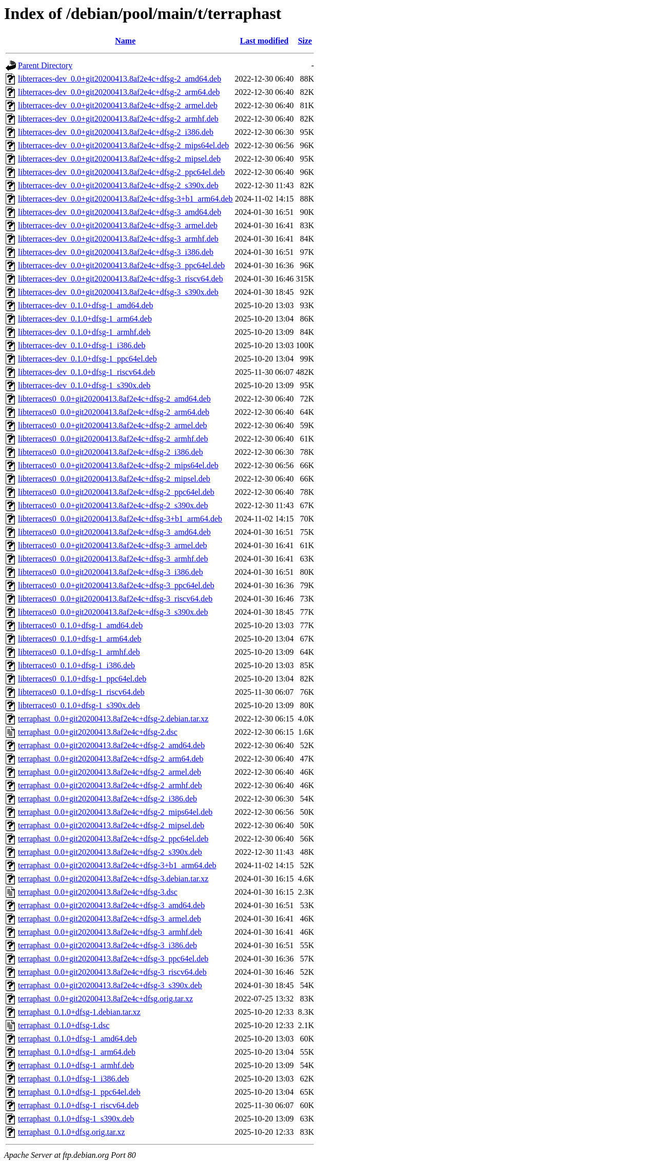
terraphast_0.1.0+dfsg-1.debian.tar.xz (79, 1012)
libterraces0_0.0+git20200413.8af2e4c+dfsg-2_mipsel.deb (114, 478)
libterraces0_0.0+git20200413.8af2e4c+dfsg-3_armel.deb (112, 545)
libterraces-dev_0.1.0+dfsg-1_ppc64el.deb (87, 358)
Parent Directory (45, 65)
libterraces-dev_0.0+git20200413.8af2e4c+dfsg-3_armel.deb (118, 225)
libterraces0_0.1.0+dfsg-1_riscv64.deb (81, 692)
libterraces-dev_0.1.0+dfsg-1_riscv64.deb (86, 372)
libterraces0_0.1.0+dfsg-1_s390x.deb (79, 705)
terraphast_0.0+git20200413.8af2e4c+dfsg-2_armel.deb (109, 772)
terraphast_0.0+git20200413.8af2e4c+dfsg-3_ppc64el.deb (113, 958)
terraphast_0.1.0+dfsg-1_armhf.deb (76, 1065)
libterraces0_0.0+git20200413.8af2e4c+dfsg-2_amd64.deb (114, 398)
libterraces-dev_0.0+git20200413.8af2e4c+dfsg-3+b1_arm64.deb (125, 198)
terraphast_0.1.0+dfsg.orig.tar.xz (71, 1132)
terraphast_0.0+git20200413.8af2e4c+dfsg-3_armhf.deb (110, 932)
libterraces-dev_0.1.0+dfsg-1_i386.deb (82, 345)
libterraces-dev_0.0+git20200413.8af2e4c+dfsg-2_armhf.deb (118, 118)
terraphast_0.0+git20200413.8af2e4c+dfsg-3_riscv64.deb (112, 972)
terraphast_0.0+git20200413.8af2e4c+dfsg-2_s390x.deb (110, 852)
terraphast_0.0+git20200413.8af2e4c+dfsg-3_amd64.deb (111, 905)
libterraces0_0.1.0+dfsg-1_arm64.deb (80, 638)
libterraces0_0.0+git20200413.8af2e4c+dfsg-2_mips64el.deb (118, 465)
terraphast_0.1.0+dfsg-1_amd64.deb (77, 1038)
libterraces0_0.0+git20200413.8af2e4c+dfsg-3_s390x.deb (113, 612)
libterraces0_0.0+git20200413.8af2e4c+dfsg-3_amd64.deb (114, 532)
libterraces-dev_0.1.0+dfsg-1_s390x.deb (84, 385)
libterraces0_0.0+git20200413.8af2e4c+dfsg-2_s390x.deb (113, 505)
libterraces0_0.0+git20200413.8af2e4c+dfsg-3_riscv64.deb (115, 598)
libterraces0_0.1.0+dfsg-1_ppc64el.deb (82, 678)
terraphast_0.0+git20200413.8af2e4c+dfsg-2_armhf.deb (110, 785)
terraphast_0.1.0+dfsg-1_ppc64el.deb (79, 1092)
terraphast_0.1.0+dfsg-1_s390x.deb (76, 1118)
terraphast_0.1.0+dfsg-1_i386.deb (73, 1078)
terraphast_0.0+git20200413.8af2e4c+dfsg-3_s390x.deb (110, 985)
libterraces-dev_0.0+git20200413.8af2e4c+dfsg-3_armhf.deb (118, 238)
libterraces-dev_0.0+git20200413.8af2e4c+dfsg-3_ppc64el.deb (121, 265)
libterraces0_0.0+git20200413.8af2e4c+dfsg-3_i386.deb (110, 572)
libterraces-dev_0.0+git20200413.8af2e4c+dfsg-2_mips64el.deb (123, 145)
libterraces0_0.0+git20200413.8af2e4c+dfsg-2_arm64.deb (113, 412)
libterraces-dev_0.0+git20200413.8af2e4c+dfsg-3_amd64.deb (119, 212)
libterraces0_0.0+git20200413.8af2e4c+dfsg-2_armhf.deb (113, 438)
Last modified (264, 40)
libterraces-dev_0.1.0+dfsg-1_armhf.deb (84, 332)
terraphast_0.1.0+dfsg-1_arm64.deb (76, 1052)
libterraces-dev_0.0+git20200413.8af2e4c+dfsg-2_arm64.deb (119, 92)
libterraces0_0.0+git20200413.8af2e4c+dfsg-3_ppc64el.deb (116, 585)
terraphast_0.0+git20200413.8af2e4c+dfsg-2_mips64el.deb (115, 812)
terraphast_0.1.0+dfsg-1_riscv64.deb (78, 1105)
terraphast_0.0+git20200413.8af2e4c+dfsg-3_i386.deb (107, 945)
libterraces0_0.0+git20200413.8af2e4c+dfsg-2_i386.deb (110, 452)
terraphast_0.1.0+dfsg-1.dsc (63, 1025)
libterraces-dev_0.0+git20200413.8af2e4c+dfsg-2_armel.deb (118, 105)
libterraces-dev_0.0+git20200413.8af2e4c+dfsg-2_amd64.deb (119, 78)
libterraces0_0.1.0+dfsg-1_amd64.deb (80, 625)
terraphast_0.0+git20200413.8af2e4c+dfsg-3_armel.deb (109, 918)
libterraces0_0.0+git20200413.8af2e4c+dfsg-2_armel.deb (112, 425)
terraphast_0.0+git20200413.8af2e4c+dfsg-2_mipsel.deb (111, 825)
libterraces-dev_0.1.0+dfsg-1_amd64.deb (85, 305)
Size (305, 40)
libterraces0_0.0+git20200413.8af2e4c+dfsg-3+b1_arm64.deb (120, 518)
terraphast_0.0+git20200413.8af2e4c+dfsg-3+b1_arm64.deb (117, 865)
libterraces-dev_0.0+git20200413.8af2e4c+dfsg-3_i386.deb (115, 252)
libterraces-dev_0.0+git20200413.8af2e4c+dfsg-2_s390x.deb (118, 185)
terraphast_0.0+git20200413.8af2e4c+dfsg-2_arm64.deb (111, 758)
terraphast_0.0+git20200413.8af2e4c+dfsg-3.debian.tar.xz (113, 878)
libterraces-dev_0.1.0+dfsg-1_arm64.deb (85, 318)
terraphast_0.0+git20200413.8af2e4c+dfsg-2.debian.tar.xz (113, 718)
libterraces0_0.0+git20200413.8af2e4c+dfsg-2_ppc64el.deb (116, 492)
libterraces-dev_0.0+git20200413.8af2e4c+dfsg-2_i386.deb (115, 132)
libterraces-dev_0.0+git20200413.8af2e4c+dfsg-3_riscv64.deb (120, 278)
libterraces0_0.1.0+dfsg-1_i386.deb (76, 665)
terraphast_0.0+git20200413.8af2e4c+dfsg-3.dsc (97, 892)
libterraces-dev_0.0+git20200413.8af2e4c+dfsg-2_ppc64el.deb (121, 172)
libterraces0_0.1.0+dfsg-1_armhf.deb (79, 652)
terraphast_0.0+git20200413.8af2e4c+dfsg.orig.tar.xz (105, 998)
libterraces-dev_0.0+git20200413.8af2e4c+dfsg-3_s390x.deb (118, 292)
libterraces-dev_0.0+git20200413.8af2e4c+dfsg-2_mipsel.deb (119, 158)
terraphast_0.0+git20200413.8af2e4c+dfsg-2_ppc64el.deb (113, 838)
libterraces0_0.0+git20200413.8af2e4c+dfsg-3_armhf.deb (113, 558)
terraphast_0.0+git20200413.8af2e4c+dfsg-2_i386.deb (107, 798)
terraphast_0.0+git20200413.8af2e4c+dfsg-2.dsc (97, 732)
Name (125, 40)
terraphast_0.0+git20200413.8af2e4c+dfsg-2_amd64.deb (111, 745)
